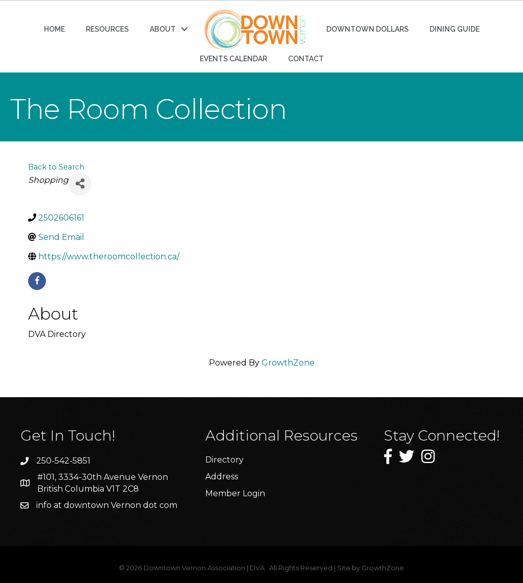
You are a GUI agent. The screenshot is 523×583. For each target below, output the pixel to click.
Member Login (235, 493)
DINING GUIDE (455, 29)
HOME (54, 29)
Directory (224, 460)
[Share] (79, 184)
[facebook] (37, 281)
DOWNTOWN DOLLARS (367, 29)
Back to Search (56, 167)
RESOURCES (107, 29)
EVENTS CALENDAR (233, 59)
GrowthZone (288, 363)
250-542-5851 (63, 461)
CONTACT (306, 59)
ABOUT (163, 29)
